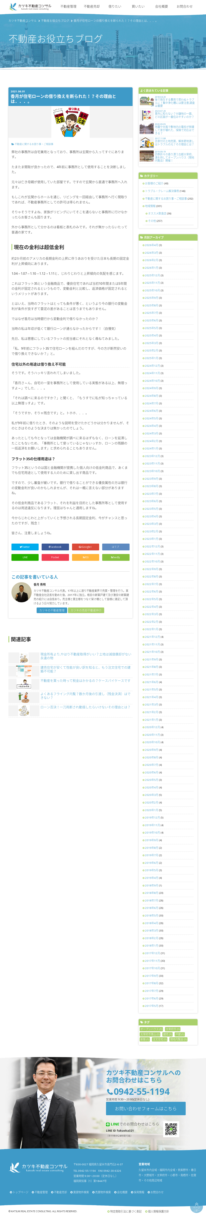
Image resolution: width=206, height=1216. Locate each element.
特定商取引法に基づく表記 (126, 1211)
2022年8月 (151, 576)
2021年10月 (152, 652)
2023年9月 (151, 478)
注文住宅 (160, 1039)
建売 (167, 1034)
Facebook (55, 547)
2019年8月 (151, 848)
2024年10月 (152, 380)
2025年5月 (151, 328)
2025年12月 (152, 275)
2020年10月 (152, 742)
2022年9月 (151, 569)
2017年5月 (151, 1006)
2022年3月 (151, 614)
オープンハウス (151, 1029)
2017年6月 (151, 998)
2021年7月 (151, 674)
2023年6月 (151, 501)
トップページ (20, 1192)
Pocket (55, 557)
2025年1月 (151, 358)
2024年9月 (151, 388)
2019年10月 (152, 832)
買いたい (138, 6)
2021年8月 (151, 667)
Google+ (85, 547)
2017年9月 (151, 976)
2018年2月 (151, 938)
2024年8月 (151, 396)
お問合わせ (185, 6)
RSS (86, 557)
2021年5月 (151, 689)
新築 (144, 1039)
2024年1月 (151, 448)
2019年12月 (152, 817)
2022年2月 (151, 622)
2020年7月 (151, 765)
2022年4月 (151, 607)
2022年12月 (152, 546)
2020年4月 (151, 787)
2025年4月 (151, 335)
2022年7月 (151, 584)
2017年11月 (152, 961)
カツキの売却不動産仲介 (86, 610)
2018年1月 (151, 945)
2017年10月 (152, 968)
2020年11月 (152, 735)
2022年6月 (151, 591)
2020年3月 (151, 795)
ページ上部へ (196, 1209)
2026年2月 (151, 260)
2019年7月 (151, 855)
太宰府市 (173, 1029)
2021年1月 (151, 720)
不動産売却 (92, 6)
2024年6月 (151, 411)
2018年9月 (151, 885)
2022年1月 (151, 629)
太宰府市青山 (150, 1034)
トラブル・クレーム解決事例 (162, 191)
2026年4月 (151, 245)
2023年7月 (151, 493)
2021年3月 (151, 704)
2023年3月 (151, 524)
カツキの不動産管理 (52, 610)
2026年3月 (151, 252)
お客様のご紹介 (154, 183)
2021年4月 (151, 697)
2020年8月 (151, 757)
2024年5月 (151, 418)
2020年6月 (151, 772)
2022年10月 (152, 561)
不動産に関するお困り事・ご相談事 (34, 144)
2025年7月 (151, 313)
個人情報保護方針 (158, 1211)
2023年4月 (151, 516)
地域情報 (150, 206)
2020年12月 (152, 727)
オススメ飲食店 (157, 213)
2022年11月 (152, 554)
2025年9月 (151, 298)
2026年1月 (151, 267)
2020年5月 (151, 780)
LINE (25, 557)
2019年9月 (151, 840)
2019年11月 (152, 825)
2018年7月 (151, 900)
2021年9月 (151, 659)
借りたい (114, 6)
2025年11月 (152, 283)
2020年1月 (151, 810)
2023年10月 (152, 471)
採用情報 (139, 1192)
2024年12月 (152, 365)
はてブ (116, 547)
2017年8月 (151, 983)
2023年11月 (152, 463)
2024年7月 (151, 403)
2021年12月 (152, 637)
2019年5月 (151, 870)
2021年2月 (151, 712)
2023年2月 (151, 531)
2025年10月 (152, 290)
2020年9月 (151, 750)
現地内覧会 (178, 1039)
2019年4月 (151, 878)
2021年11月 (152, 644)
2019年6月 (151, 863)
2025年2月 (151, 350)
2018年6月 (151, 908)
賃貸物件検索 (81, 1192)
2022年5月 (151, 599)
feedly (116, 557)
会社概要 (161, 6)
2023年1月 (151, 539)
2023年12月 (152, 456)
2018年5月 (151, 915)
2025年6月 (151, 320)
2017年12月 (152, 953)
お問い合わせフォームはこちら (146, 1108)
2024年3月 (151, 433)
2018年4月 (151, 923)
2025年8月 (151, 305)
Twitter (25, 547)
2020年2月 (151, 802)
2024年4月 (151, 426)
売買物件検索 (103, 1192)
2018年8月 (151, 893)
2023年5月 (151, 509)
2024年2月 (151, 441)
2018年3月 (151, 930)
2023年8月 (151, 486)
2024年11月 (152, 373)
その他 (152, 221)
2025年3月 (151, 343)
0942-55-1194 (142, 1091)
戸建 (179, 1034)
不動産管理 (68, 6)
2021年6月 (151, 682)
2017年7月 (151, 991)
